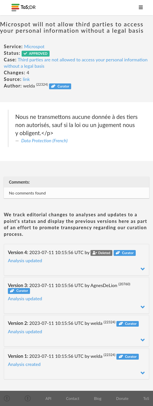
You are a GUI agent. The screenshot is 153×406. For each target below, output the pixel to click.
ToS (146, 398)
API (48, 398)
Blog (97, 398)
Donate (122, 398)
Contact (72, 398)
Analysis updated (25, 260)
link (26, 79)
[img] (7, 398)
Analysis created (24, 364)
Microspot (34, 46)
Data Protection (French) (44, 140)
